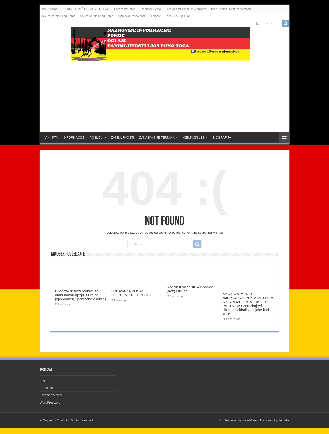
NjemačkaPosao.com (131, 16)
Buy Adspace (50, 9)
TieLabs (283, 420)
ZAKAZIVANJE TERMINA (157, 137)
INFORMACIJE (74, 137)
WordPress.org (50, 402)
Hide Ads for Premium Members (186, 9)
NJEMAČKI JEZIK (194, 137)
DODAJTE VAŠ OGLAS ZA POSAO (86, 9)
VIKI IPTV (51, 137)
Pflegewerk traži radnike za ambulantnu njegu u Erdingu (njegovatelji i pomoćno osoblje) (80, 295)
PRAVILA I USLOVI (178, 16)
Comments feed (51, 395)
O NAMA (155, 16)
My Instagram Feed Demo (58, 16)
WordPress (250, 420)
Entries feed (48, 387)
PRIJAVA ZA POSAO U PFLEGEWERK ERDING (131, 293)
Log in (44, 380)
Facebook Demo (124, 9)
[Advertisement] (164, 94)
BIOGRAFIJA (222, 137)
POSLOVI (96, 137)
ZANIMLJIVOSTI (122, 137)
